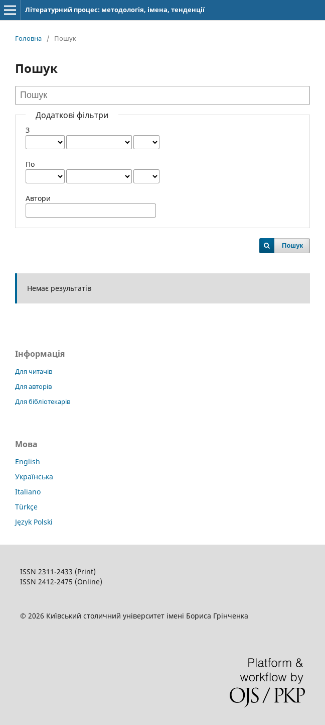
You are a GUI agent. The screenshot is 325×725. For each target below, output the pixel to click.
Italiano (28, 491)
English (27, 461)
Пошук (292, 245)
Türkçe (26, 506)
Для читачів (33, 371)
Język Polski (34, 522)
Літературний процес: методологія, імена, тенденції (115, 9)
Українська (34, 476)
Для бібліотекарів (42, 401)
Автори (38, 198)
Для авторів (33, 386)
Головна (28, 38)
